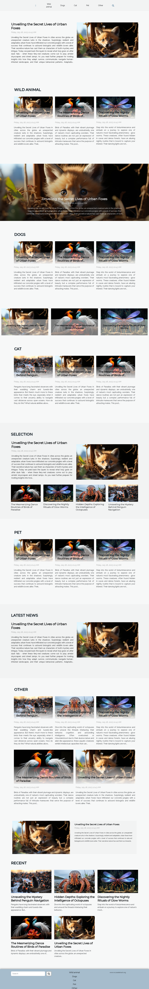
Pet (87, 5)
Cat (75, 5)
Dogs (62, 5)
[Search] (28, 973)
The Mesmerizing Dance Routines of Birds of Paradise (73, 116)
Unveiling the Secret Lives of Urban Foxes (39, 26)
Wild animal (49, 5)
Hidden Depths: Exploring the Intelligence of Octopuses (90, 507)
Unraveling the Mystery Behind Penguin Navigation (31, 375)
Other (100, 5)
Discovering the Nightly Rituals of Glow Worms (124, 326)
